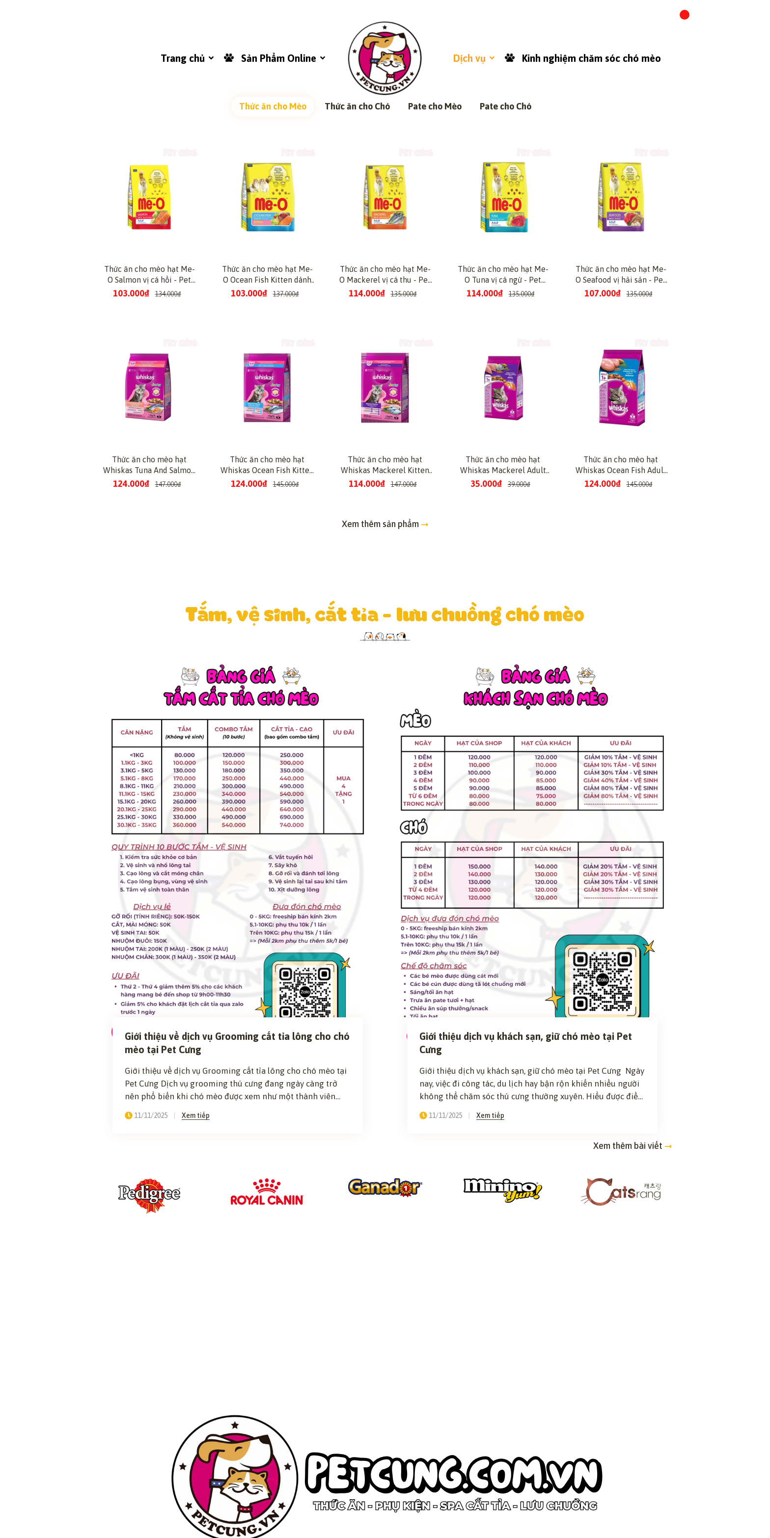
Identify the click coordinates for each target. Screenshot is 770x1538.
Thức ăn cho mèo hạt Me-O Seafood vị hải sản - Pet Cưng (621, 570)
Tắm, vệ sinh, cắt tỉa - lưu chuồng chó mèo (385, 910)
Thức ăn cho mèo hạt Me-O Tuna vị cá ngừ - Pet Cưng (503, 570)
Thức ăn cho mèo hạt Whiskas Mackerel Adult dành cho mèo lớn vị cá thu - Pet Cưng (503, 761)
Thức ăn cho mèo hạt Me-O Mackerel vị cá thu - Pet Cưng (385, 570)
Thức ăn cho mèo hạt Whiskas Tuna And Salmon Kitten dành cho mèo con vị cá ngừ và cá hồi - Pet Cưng (149, 761)
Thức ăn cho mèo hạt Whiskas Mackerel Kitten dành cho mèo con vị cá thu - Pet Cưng (385, 761)
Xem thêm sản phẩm (385, 820)
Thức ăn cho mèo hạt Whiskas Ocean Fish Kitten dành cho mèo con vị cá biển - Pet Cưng (267, 761)
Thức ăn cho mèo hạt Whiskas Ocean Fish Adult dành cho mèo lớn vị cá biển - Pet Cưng (621, 761)
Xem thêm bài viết (632, 1442)
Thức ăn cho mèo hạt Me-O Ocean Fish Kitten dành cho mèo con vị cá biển (267, 570)
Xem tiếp (196, 1411)
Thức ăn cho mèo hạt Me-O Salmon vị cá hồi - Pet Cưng (149, 570)
